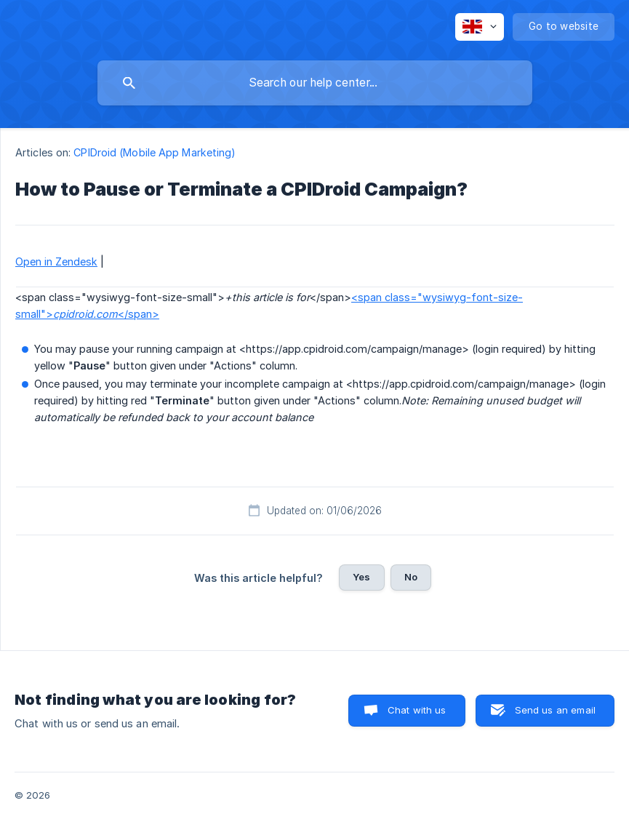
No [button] (410, 577)
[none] (479, 27)
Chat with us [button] (417, 710)
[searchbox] (314, 82)
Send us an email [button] (555, 710)
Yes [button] (361, 577)
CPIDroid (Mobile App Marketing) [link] (154, 152)
